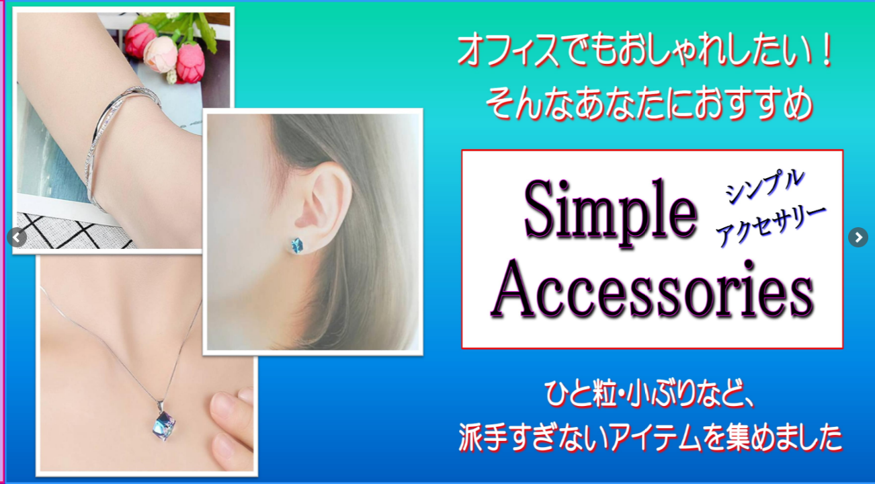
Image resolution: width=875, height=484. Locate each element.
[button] (858, 237)
